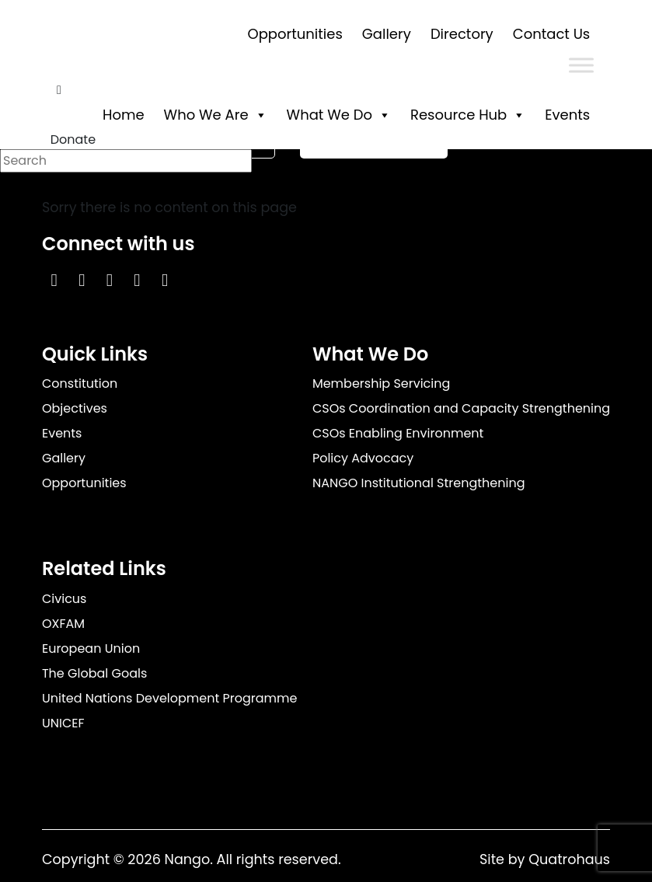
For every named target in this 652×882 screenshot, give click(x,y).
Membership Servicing (381, 383)
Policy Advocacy (362, 458)
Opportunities (295, 34)
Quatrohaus (569, 859)
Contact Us (552, 34)
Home (124, 114)
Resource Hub (467, 114)
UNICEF (63, 723)
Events (567, 114)
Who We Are (215, 114)
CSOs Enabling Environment (398, 433)
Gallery (386, 34)
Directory (462, 34)
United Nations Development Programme (170, 698)
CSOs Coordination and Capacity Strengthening (461, 408)
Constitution (79, 383)
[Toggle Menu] (581, 65)
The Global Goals (94, 673)
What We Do (339, 114)
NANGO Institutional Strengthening (418, 483)
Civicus (64, 599)
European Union (91, 648)
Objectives (74, 408)
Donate (73, 139)
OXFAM (63, 624)
